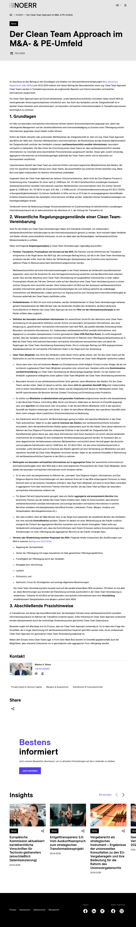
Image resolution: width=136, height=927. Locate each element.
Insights (19, 14)
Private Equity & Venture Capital (26, 687)
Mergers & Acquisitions (57, 687)
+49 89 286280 (42, 668)
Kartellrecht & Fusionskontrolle (88, 687)
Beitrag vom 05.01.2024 (40, 541)
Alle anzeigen (105, 794)
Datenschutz (39, 909)
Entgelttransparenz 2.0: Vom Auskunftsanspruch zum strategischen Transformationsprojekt (68, 842)
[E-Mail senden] (36, 673)
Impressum (24, 909)
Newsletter (54, 909)
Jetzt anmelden (30, 771)
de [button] (117, 5)
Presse (13, 909)
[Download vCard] (42, 673)
